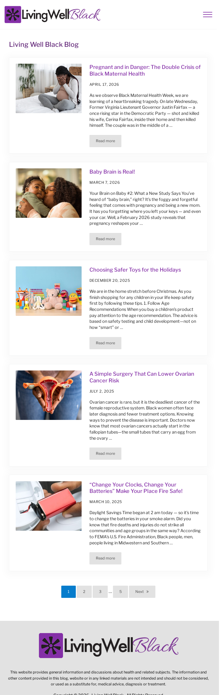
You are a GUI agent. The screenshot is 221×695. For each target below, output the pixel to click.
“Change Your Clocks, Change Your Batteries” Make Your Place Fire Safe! (136, 487)
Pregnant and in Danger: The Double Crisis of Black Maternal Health (145, 70)
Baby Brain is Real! (112, 171)
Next (139, 591)
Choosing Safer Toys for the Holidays (135, 269)
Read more (108, 142)
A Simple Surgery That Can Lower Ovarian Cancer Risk (141, 377)
